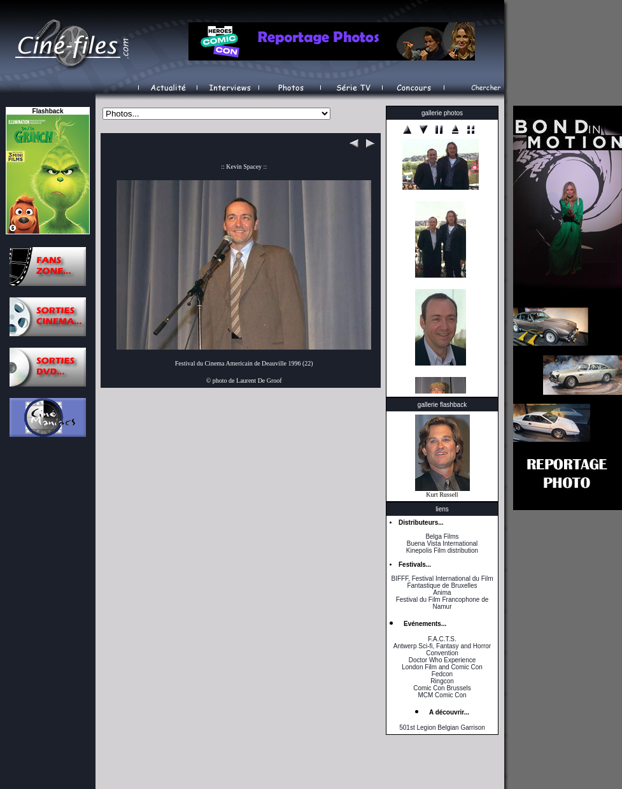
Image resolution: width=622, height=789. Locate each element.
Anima (442, 592)
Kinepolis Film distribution (442, 550)
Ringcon (442, 681)
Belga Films (441, 536)
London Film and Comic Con (442, 667)
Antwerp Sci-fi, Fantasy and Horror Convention (442, 650)
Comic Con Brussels (442, 688)
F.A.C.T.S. (442, 639)
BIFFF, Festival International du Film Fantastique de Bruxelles (442, 582)
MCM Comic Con (442, 695)
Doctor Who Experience (442, 660)
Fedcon (442, 674)
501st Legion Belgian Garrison (442, 727)
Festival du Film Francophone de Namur (442, 603)
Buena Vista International (442, 543)
